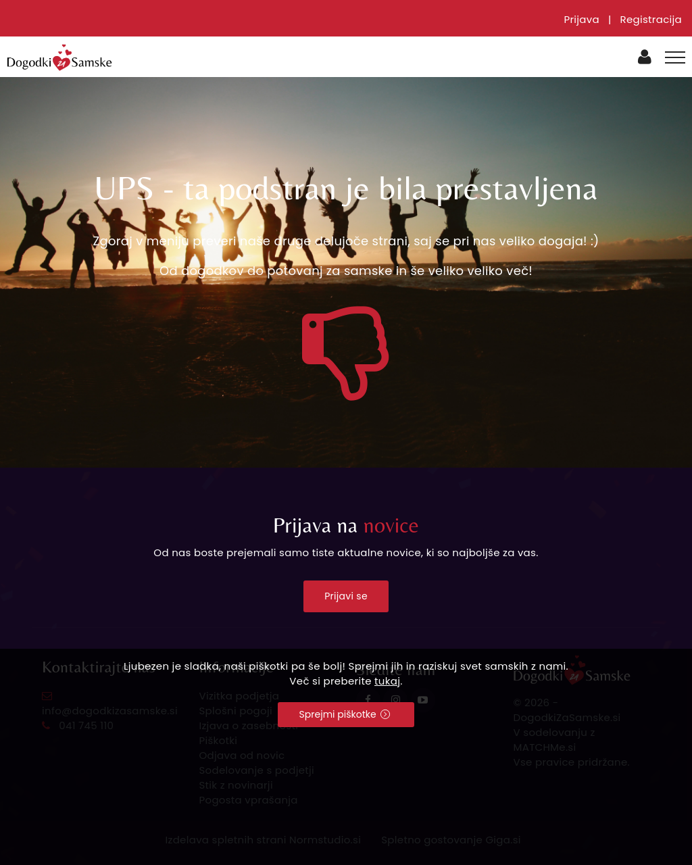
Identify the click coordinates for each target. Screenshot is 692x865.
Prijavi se (346, 596)
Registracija (651, 19)
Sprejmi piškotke (345, 714)
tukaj (387, 681)
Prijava (581, 19)
